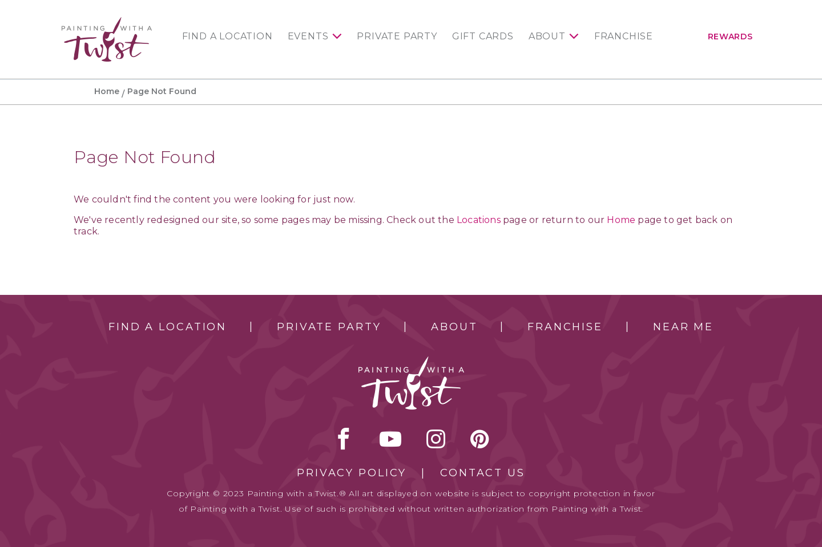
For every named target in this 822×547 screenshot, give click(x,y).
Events (308, 36)
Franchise (623, 36)
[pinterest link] (479, 438)
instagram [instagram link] (435, 438)
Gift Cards (483, 36)
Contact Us (482, 473)
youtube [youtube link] (390, 438)
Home (106, 91)
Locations (479, 219)
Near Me (683, 327)
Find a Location (227, 36)
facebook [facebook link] (343, 438)
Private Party (397, 36)
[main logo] (107, 22)
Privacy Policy (351, 473)
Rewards (730, 36)
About (547, 36)
